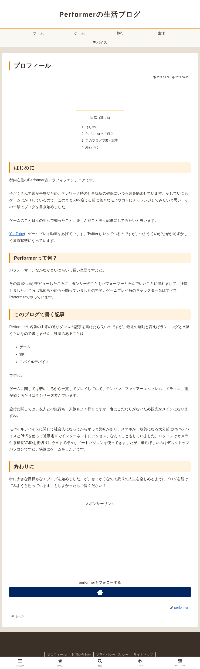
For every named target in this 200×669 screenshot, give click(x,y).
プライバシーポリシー (112, 654)
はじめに (91, 127)
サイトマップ (143, 654)
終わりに (91, 147)
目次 (94, 117)
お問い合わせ (81, 654)
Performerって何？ (99, 134)
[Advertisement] (100, 93)
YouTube (16, 234)
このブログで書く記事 (101, 140)
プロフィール (57, 654)
